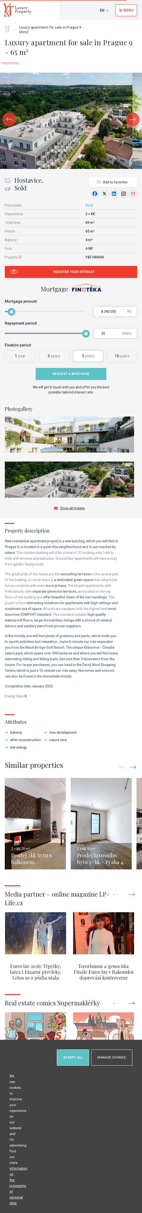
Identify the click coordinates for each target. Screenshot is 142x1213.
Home (9, 27)
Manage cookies (111, 1057)
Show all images (69, 508)
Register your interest (74, 272)
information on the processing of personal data (19, 1186)
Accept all (73, 1057)
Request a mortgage (71, 374)
